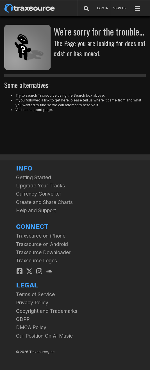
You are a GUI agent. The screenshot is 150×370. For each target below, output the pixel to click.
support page (40, 110)
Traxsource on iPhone (40, 236)
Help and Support (36, 210)
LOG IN (102, 8)
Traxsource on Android (42, 244)
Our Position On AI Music (44, 336)
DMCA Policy (31, 327)
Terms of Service (35, 294)
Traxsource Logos (36, 260)
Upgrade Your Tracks (40, 186)
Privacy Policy (32, 302)
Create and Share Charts (44, 202)
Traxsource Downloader (43, 252)
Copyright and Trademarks (46, 311)
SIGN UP (119, 8)
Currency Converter (38, 194)
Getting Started (33, 177)
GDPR (23, 319)
